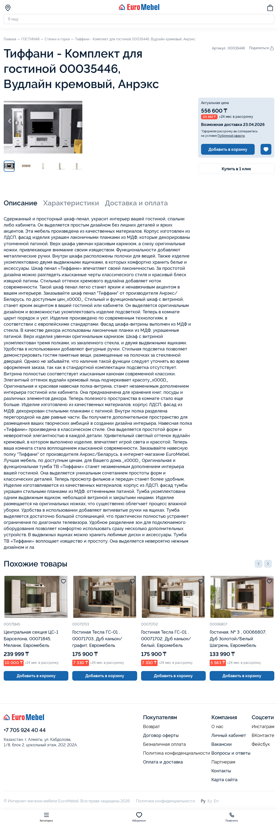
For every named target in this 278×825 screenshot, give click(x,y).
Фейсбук (261, 744)
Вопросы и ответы (230, 753)
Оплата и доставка (163, 761)
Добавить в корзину (227, 149)
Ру (203, 801)
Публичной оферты (231, 136)
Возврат (151, 726)
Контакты (221, 770)
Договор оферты (161, 735)
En (216, 801)
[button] (259, 564)
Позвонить (231, 817)
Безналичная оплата (164, 744)
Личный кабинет (228, 735)
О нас (217, 726)
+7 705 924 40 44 (25, 730)
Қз (209, 801)
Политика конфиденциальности (176, 753)
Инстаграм (263, 726)
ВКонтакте (263, 735)
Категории (46, 817)
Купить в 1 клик (236, 169)
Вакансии (221, 744)
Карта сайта (224, 779)
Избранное (139, 817)
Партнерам (223, 762)
